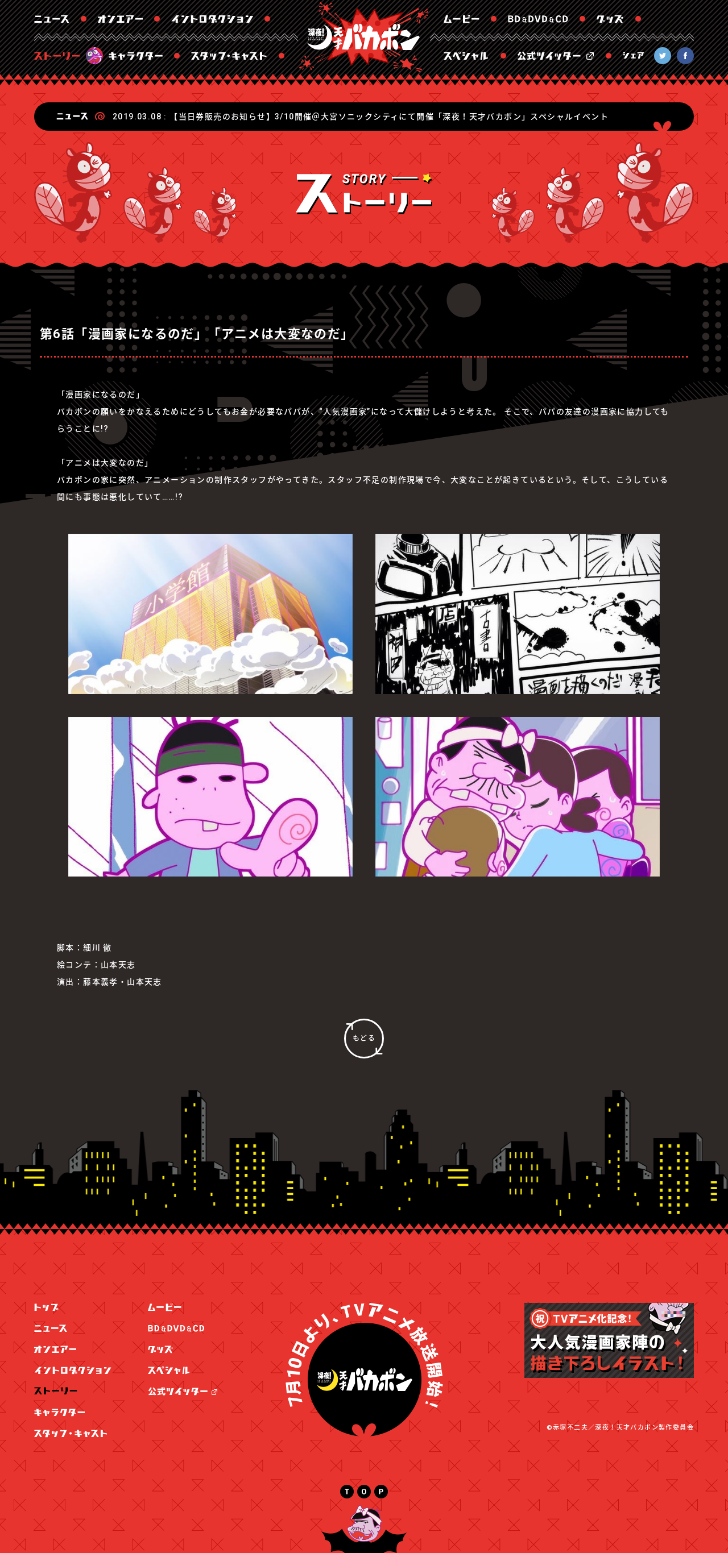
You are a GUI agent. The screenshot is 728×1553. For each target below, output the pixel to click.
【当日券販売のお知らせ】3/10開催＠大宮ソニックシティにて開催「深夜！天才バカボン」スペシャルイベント (389, 116)
